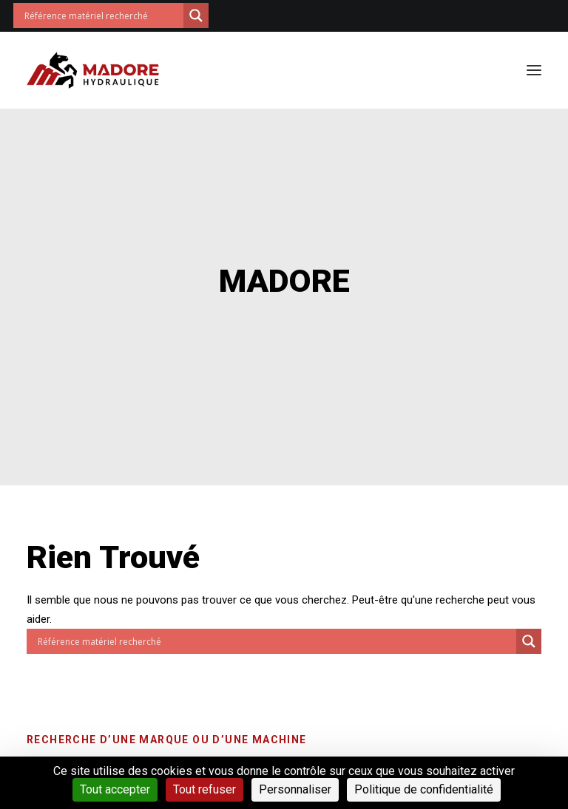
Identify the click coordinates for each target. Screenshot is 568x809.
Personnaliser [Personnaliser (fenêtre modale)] (295, 789)
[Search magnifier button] (196, 15)
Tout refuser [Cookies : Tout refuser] (204, 789)
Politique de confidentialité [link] (423, 789)
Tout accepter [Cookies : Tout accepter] (115, 789)
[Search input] (102, 15)
